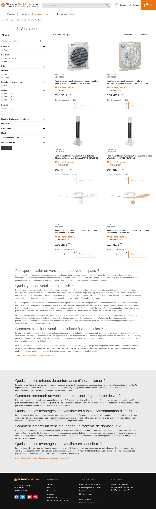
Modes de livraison (85, 494)
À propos (50, 494)
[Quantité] (64, 105)
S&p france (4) (10, 58)
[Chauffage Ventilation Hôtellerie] (17, 20)
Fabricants (25, 14)
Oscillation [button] (6, 71)
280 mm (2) (8, 108)
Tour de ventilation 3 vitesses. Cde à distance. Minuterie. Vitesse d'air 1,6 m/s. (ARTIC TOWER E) (76, 157)
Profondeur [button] (6, 128)
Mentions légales (85, 499)
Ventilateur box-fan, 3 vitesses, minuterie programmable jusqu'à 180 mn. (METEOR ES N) (127, 82)
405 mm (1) (8, 114)
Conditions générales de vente (90, 488)
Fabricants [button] (5, 55)
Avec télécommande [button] (10, 138)
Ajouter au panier (85, 106)
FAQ (48, 488)
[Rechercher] (107, 5)
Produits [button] (10, 14)
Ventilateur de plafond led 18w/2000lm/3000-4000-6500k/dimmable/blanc (76, 232)
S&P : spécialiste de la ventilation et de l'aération (36, 356)
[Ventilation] (31, 20)
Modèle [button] (4, 133)
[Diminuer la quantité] (74, 107)
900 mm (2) (8, 94)
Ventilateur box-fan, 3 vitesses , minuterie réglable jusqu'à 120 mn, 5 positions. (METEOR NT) (76, 82)
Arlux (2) (7, 61)
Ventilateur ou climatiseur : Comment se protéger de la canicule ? (43, 458)
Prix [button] (3, 66)
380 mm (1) (8, 111)
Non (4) (7, 86)
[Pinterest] (35, 497)
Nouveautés (37, 14)
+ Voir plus (6, 148)
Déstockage (62, 14)
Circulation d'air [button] (8, 142)
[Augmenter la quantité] (74, 104)
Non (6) (7, 50)
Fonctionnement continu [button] (11, 82)
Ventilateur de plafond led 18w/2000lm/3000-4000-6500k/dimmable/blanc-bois (128, 232)
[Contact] (120, 5)
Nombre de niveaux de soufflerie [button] (15, 119)
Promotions (50, 14)
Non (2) (7, 74)
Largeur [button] (4, 105)
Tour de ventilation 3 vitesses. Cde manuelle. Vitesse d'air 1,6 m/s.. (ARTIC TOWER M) (129, 157)
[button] (133, 5)
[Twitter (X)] (22, 497)
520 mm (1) (8, 100)
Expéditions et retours (87, 491)
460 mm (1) (8, 97)
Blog (72, 14)
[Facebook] (16, 497)
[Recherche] (73, 5)
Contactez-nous (52, 497)
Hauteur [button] (4, 91)
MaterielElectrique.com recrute (58, 500)
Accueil (49, 484)
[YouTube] (29, 497)
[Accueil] (19, 5)
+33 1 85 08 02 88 (20, 491)
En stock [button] (5, 46)
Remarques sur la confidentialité (90, 484)
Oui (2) (7, 77)
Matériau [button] (5, 124)
